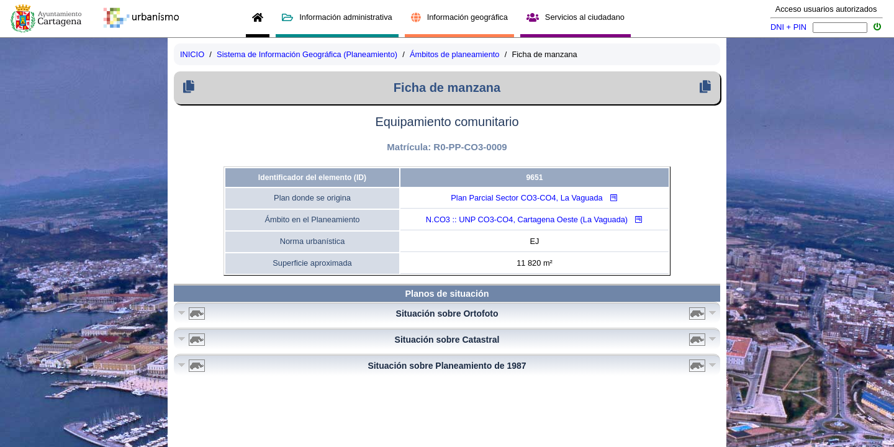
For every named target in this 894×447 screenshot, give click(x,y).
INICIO (192, 54)
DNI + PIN (788, 27)
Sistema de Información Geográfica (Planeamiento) (307, 54)
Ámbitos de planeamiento (454, 54)
